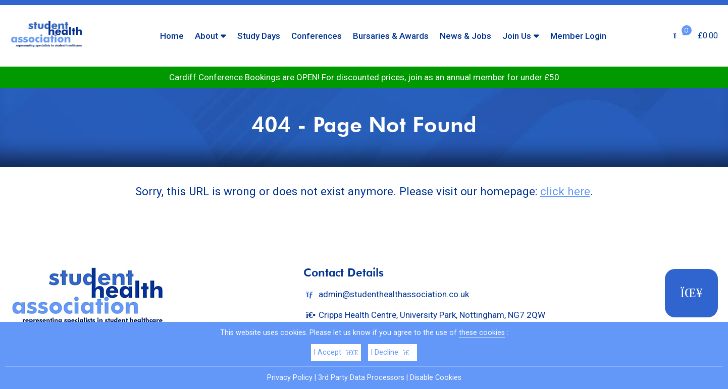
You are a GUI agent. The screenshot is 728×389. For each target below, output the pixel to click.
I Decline (392, 352)
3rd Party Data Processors (361, 377)
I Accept (336, 352)
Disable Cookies (435, 377)
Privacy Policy (290, 377)
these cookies (482, 332)
